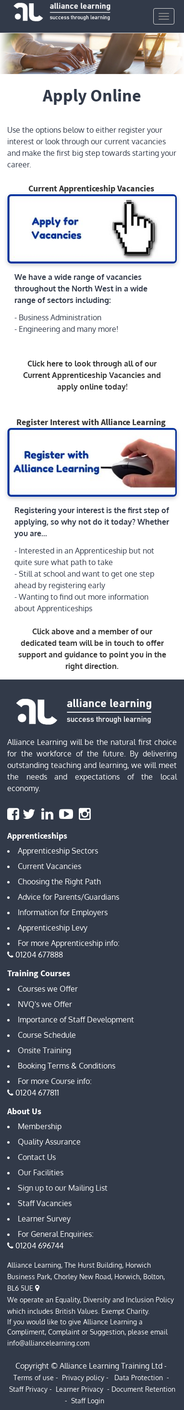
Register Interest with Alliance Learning (91, 422)
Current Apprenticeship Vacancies (91, 188)
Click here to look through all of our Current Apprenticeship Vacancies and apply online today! (92, 375)
